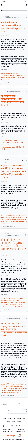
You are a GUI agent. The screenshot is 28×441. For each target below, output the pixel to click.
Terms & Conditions (7, 429)
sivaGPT (19, 418)
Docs (14, 418)
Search (8, 421)
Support (19, 421)
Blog (24, 418)
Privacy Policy (21, 429)
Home (4, 418)
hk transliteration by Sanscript (8, 82)
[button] (25, 17)
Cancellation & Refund (7, 431)
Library (9, 418)
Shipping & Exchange (20, 431)
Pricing (13, 421)
